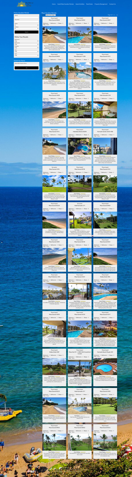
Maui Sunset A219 (80, 314)
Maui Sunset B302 (79, 20)
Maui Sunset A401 (54, 242)
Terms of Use (75, 471)
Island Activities (80, 4)
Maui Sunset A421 (80, 277)
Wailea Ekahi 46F (54, 352)
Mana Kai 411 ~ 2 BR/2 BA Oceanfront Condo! (80, 353)
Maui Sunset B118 (80, 169)
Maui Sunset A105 (105, 391)
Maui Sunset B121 (105, 242)
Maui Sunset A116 (54, 169)
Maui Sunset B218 (80, 242)
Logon (80, 471)
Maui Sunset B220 (54, 205)
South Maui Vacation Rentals (65, 4)
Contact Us (112, 4)
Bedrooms (17, 39)
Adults (16, 23)
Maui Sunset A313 (105, 56)
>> (117, 15)
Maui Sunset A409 (54, 95)
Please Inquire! (54, 18)
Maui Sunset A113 (54, 131)
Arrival (16, 15)
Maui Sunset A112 (105, 169)
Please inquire (54, 275)
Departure (17, 19)
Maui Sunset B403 (54, 427)
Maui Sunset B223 (54, 391)
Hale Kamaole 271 (80, 205)
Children (17, 27)
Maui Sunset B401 (105, 205)
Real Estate (89, 4)
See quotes (54, 167)
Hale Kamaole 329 (105, 95)
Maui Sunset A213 (80, 95)
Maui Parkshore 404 (54, 277)
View (16, 50)
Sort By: (43, 15)
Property (17, 46)
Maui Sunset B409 (54, 56)
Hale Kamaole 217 (80, 391)
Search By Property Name (21, 63)
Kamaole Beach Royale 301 (105, 352)
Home (54, 4)
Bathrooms (17, 43)
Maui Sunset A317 (105, 314)
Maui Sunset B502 (79, 427)
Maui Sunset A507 (105, 20)
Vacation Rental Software (68, 471)
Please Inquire (105, 93)
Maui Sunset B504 (54, 20)
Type (16, 53)
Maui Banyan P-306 (80, 56)
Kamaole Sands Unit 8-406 (105, 131)
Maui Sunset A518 (54, 314)
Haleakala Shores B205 (80, 131)
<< (113, 15)
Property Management (101, 4)
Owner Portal (66, 467)
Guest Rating (51, 44)
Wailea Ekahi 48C (105, 277)
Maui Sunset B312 (105, 427)
